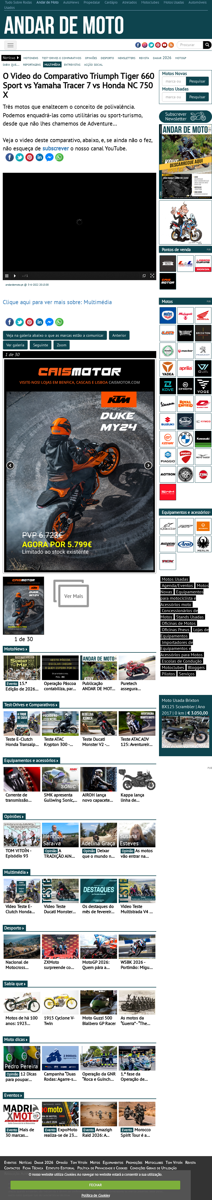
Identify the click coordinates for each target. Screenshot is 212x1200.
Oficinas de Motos (179, 623)
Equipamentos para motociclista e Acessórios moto (181, 598)
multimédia (52, 64)
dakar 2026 (162, 57)
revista (144, 57)
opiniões (91, 57)
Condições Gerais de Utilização (153, 1168)
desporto (107, 57)
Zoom (61, 345)
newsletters (126, 57)
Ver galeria (15, 345)
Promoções (134, 1162)
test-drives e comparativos (61, 57)
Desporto (14, 928)
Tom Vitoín (78, 1162)
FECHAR (95, 1185)
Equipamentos (113, 1162)
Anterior (119, 335)
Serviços (187, 673)
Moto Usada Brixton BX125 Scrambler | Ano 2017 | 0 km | (185, 722)
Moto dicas (16, 1039)
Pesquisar (197, 81)
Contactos (12, 1168)
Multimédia (16, 872)
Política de (95, 1195)
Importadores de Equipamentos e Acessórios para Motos (181, 648)
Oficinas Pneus (175, 629)
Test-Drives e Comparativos (31, 704)
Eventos (13, 1095)
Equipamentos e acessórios (31, 760)
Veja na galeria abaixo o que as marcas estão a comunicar (55, 335)
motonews (30, 57)
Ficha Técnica (33, 1168)
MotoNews (16, 649)
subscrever (56, 148)
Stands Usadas (190, 617)
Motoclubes (173, 667)
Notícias (25, 1162)
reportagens (32, 64)
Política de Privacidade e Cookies (102, 1168)
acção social (93, 64)
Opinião (62, 1162)
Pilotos (168, 673)
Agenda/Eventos (177, 585)
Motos (95, 1162)
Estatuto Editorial (60, 1168)
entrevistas (72, 64)
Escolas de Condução (182, 661)
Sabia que (15, 983)
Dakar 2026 (43, 1162)
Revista (190, 1162)
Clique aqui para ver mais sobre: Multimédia (57, 302)
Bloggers (196, 667)
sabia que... (11, 64)
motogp (180, 57)
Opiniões (14, 816)
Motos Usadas (175, 579)
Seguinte (40, 345)
